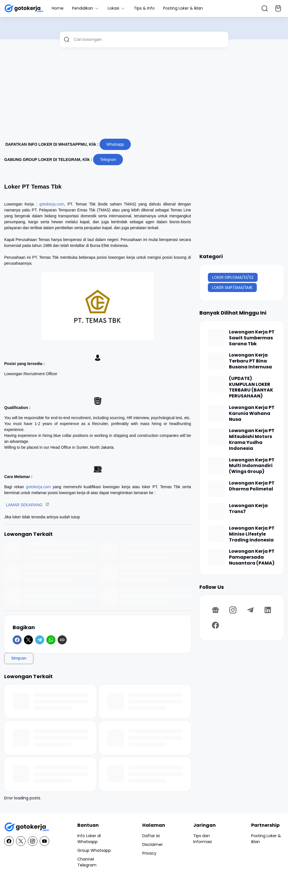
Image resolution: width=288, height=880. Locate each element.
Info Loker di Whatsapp (89, 838)
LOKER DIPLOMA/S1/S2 (232, 277)
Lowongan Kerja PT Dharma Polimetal (251, 486)
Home (58, 8)
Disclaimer (152, 844)
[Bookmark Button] (278, 8)
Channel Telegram (86, 862)
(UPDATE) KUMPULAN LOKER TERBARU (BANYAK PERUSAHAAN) (251, 387)
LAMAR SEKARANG (24, 505)
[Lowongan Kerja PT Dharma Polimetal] (216, 488)
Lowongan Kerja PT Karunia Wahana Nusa (251, 413)
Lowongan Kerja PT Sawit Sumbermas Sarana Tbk (251, 338)
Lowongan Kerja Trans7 (248, 509)
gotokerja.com (51, 204)
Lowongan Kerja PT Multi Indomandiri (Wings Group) (251, 466)
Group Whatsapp (94, 850)
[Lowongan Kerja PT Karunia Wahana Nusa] (216, 413)
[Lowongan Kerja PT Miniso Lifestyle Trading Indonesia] (216, 533)
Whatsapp (115, 144)
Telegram (108, 159)
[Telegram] (39, 639)
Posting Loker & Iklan (183, 8)
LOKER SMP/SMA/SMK (232, 287)
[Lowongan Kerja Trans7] (216, 511)
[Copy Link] (62, 639)
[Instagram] (232, 609)
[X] (28, 639)
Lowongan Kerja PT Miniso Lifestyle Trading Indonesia (251, 534)
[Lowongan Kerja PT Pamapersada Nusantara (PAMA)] (216, 557)
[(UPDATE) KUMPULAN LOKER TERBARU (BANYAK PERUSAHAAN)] (216, 384)
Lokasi (116, 8)
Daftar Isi (151, 836)
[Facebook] (17, 639)
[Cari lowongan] (148, 39)
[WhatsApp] (50, 639)
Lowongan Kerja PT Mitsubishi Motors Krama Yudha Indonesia (251, 439)
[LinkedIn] (267, 609)
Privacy (149, 853)
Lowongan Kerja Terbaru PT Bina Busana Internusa (250, 361)
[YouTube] (44, 841)
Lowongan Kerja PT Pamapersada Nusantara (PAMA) (251, 557)
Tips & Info (144, 8)
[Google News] (215, 609)
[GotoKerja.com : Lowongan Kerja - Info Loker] (26, 827)
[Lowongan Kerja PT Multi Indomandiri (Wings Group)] (216, 465)
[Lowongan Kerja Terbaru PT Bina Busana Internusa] (216, 360)
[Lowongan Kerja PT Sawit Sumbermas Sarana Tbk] (216, 337)
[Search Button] (264, 8)
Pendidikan (85, 8)
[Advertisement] (144, 95)
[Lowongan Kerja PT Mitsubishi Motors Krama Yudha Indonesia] (216, 436)
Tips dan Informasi (202, 838)
